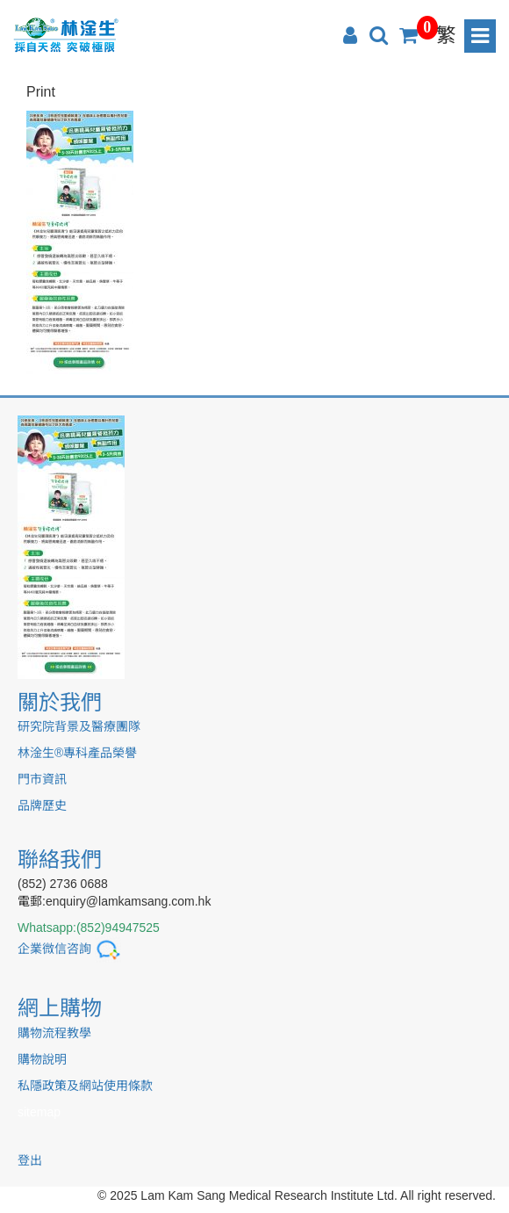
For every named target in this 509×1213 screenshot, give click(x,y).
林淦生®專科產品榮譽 (77, 753)
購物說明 (42, 1059)
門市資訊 (42, 779)
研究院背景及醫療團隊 (79, 726)
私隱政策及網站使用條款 (85, 1086)
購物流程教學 (54, 1033)
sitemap (39, 1112)
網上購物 (60, 1008)
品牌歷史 (42, 805)
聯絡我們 (60, 859)
